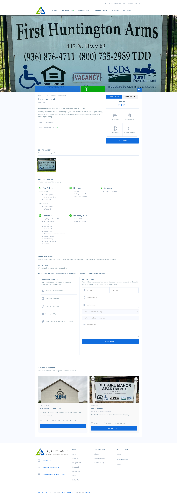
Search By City (99, 463)
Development (101, 11)
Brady (93, 405)
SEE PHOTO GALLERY (46, 122)
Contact (127, 11)
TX (48, 405)
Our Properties (99, 458)
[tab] (114, 97)
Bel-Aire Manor (97, 408)
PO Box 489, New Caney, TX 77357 (54, 474)
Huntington (62, 95)
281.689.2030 (134, 3)
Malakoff (43, 405)
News (74, 476)
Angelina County (50, 95)
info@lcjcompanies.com (115, 3)
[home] (40, 10)
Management (76, 463)
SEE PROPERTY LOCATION (48, 127)
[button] (67, 10)
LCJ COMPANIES (67, 492)
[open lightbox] (46, 165)
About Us (75, 458)
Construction (84, 11)
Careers (115, 11)
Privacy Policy (41, 492)
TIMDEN (87, 492)
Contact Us (75, 480)
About (54, 11)
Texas (40, 95)
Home (74, 454)
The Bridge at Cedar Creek (51, 408)
